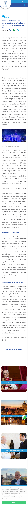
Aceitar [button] (14, 502)
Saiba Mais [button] (5, 499)
